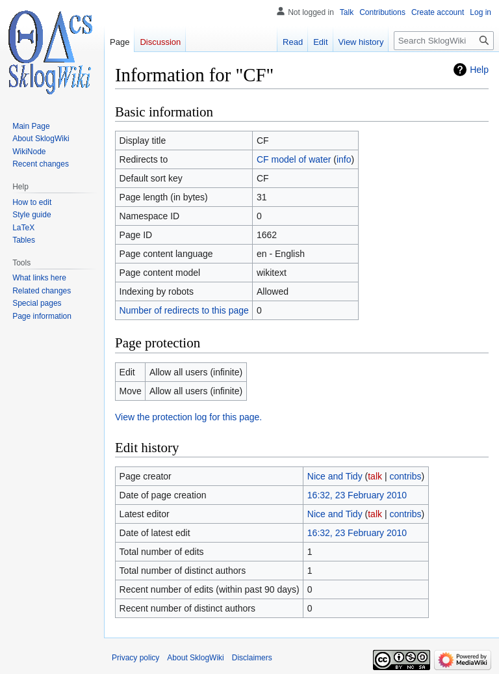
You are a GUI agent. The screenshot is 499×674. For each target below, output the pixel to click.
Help (479, 69)
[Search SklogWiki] (444, 40)
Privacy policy (135, 657)
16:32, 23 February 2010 (357, 495)
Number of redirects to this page (184, 310)
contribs (405, 476)
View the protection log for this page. (188, 417)
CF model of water (294, 159)
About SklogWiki (195, 657)
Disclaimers (252, 657)
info (344, 159)
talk (375, 476)
